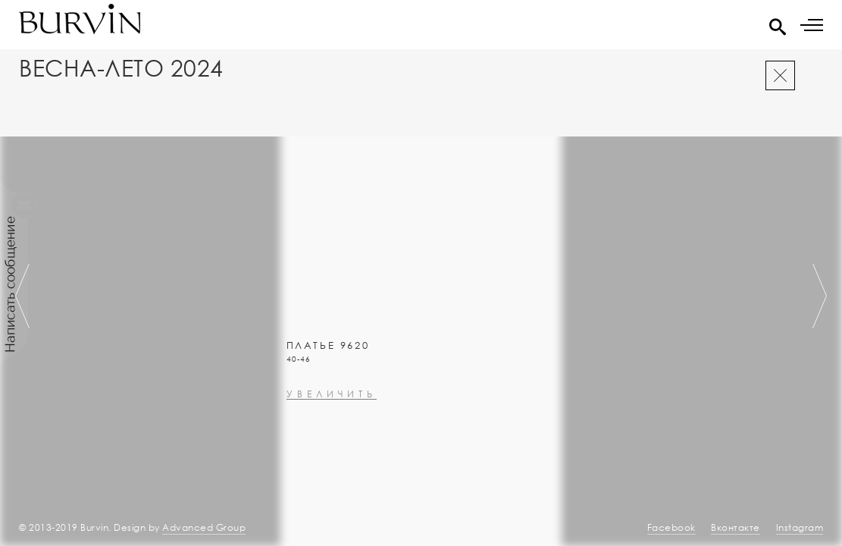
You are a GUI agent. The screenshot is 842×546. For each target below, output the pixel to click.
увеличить (331, 435)
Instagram (800, 527)
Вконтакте (735, 527)
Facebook (671, 527)
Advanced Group (204, 527)
